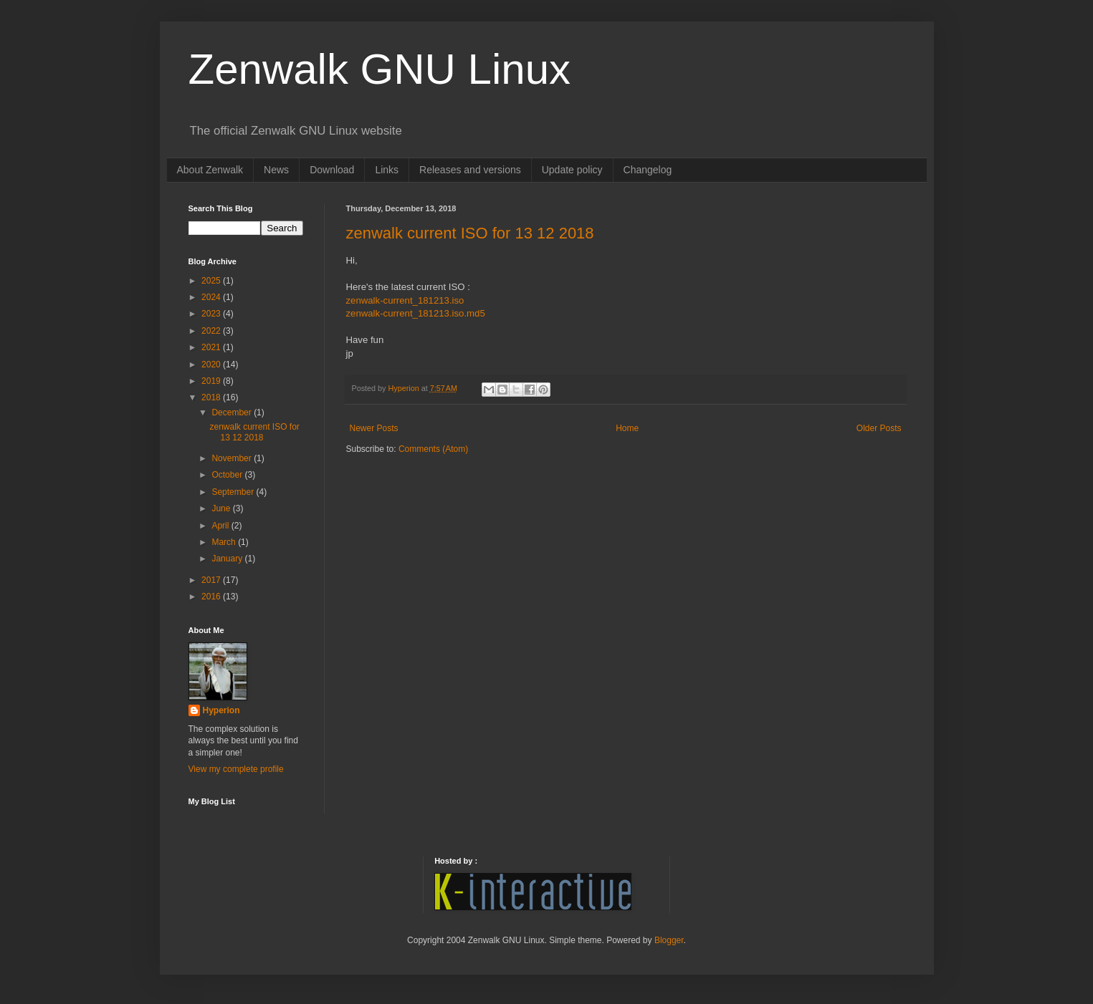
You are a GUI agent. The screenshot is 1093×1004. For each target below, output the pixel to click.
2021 (212, 347)
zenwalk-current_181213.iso (405, 300)
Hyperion (221, 710)
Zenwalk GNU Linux (379, 69)
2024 (212, 297)
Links (386, 169)
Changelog (648, 169)
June (221, 508)
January (227, 559)
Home (627, 428)
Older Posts (879, 428)
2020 (212, 364)
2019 (212, 381)
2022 (212, 331)
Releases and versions (470, 169)
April (221, 526)
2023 (212, 314)
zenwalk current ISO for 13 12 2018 (470, 233)
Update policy (572, 169)
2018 (212, 397)
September (233, 492)
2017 (212, 580)
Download (332, 169)
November (232, 458)
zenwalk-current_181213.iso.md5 (415, 313)
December (232, 412)
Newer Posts (374, 428)
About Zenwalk (210, 169)
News (276, 169)
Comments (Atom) (433, 449)
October (227, 475)
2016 (212, 597)
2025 (212, 281)
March (224, 542)
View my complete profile (236, 769)
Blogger (669, 940)
